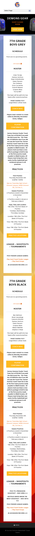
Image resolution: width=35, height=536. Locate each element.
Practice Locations (17, 235)
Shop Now (17, 29)
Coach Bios (17, 109)
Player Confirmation (17, 126)
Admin (16, 525)
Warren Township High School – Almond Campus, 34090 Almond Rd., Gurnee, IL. (18, 185)
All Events (17, 64)
